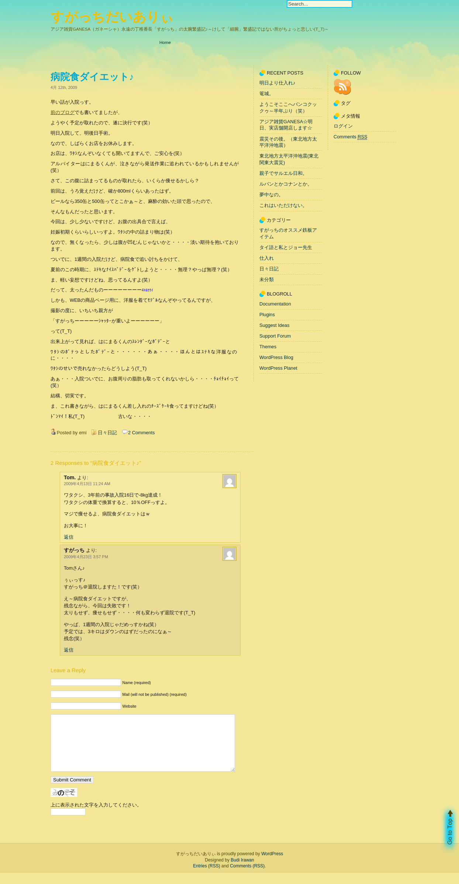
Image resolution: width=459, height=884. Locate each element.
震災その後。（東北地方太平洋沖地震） (288, 142)
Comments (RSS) (247, 877)
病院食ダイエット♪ (92, 77)
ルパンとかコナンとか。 (285, 184)
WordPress (272, 864)
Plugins (267, 314)
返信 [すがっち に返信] (68, 650)
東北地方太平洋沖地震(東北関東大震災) (288, 159)
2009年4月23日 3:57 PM (86, 557)
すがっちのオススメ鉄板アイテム (288, 233)
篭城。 (266, 93)
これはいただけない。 (283, 205)
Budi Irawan (242, 871)
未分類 (266, 279)
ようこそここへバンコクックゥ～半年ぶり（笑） (288, 107)
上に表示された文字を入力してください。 (96, 816)
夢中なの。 (271, 195)
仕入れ (266, 258)
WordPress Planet (278, 368)
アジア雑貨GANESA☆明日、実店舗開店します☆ (286, 125)
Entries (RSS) (206, 877)
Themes (267, 346)
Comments (350, 137)
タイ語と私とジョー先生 (285, 247)
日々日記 (107, 432)
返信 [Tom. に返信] (68, 537)
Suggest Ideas (274, 325)
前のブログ (63, 112)
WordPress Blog (276, 357)
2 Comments (141, 432)
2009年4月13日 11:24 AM (87, 483)
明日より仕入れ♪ (277, 83)
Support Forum (275, 336)
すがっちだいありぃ (112, 16)
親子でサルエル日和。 (283, 173)
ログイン (343, 126)
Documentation (275, 304)
